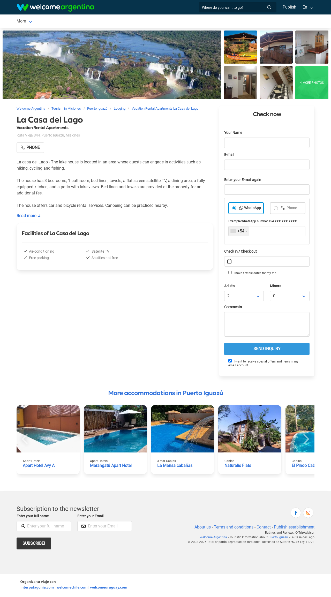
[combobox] (239, 232)
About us (201, 528)
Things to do (195, 21)
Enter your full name (33, 517)
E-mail (229, 156)
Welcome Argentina (214, 538)
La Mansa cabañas (174, 466)
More (245, 21)
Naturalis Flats (237, 466)
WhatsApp (252, 209)
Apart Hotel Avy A (39, 466)
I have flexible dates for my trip (252, 274)
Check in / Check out (241, 252)
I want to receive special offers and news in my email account (263, 364)
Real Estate (223, 21)
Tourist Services (124, 21)
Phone (291, 209)
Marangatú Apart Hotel (111, 466)
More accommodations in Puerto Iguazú (165, 394)
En (305, 7)
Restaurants (167, 21)
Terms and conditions (233, 528)
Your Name (233, 134)
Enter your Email (91, 517)
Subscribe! (34, 544)
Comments (233, 308)
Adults (229, 287)
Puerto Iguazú (29, 21)
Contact (263, 528)
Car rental (92, 21)
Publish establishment (294, 528)
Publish (289, 7)
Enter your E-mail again (243, 181)
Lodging (58, 21)
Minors (276, 287)
